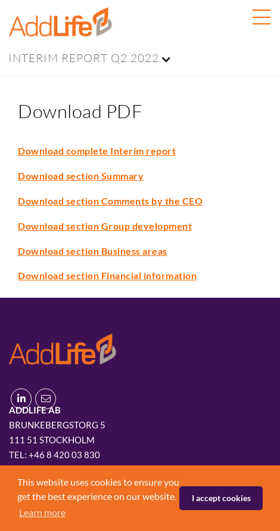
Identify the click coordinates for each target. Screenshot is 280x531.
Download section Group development (105, 225)
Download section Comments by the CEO (110, 200)
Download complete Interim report (97, 150)
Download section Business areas (92, 251)
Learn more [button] (42, 512)
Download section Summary (81, 175)
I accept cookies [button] (221, 498)
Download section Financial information (107, 275)
